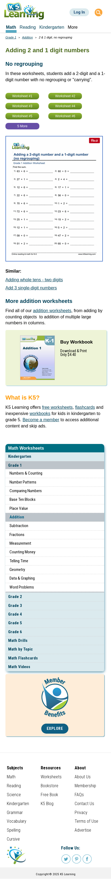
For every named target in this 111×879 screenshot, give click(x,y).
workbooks (40, 413)
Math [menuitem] (11, 27)
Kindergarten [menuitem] (51, 27)
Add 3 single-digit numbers (31, 288)
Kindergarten (19, 456)
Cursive (13, 839)
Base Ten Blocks (22, 499)
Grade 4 (15, 614)
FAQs (79, 794)
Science (14, 794)
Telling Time (18, 560)
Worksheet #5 (22, 116)
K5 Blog (47, 803)
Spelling (13, 830)
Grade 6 (15, 631)
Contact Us (84, 803)
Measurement (20, 543)
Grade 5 (15, 622)
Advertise (83, 830)
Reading (14, 785)
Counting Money (22, 552)
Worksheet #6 (65, 116)
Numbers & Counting (25, 473)
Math (11, 776)
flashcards (85, 407)
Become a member (41, 419)
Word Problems (21, 587)
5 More (22, 126)
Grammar (15, 812)
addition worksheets (52, 310)
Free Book (49, 794)
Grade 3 (15, 605)
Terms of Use (86, 821)
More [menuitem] (73, 27)
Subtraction (18, 525)
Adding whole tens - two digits (34, 279)
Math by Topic (20, 649)
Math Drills (17, 640)
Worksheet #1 (22, 96)
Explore (55, 728)
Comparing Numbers (25, 490)
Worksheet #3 (22, 106)
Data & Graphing (22, 578)
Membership (85, 785)
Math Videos (19, 666)
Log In (79, 12)
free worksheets (57, 407)
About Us (83, 776)
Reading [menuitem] (28, 27)
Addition (16, 517)
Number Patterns (22, 482)
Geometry (17, 569)
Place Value (18, 508)
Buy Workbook (76, 342)
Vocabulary (16, 821)
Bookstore (49, 785)
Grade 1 (15, 465)
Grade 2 (15, 596)
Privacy (81, 812)
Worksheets (51, 776)
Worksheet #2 (65, 96)
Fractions (16, 534)
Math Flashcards (23, 658)
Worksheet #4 (65, 106)
